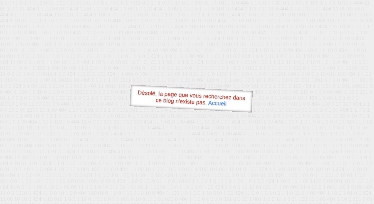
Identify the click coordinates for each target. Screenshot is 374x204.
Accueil (217, 103)
